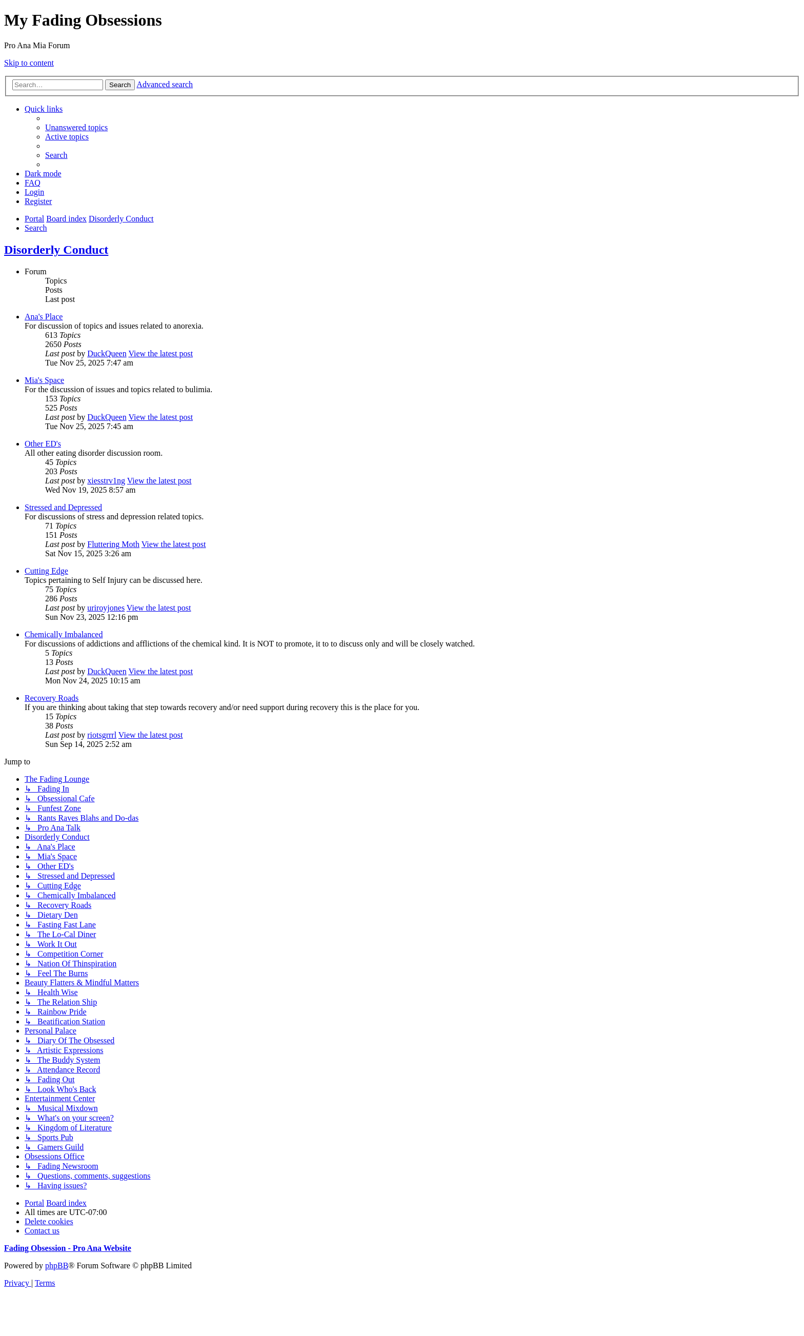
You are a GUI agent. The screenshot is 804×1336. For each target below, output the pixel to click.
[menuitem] (76, 127)
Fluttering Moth (113, 544)
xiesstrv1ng (106, 480)
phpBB (56, 1265)
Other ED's (43, 443)
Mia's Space (44, 380)
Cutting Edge (46, 570)
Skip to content (29, 62)
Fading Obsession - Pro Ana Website (67, 1248)
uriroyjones (106, 607)
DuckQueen (106, 353)
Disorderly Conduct (56, 249)
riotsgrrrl (101, 735)
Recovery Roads (51, 698)
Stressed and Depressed (63, 507)
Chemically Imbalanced (64, 634)
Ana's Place (44, 316)
